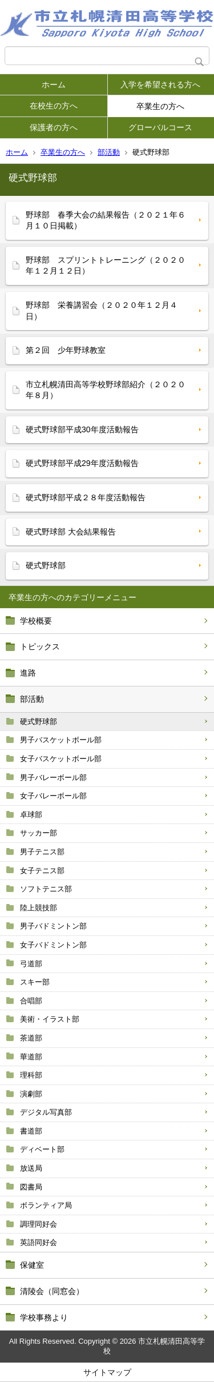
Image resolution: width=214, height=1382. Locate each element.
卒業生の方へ (160, 106)
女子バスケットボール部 (61, 758)
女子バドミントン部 (53, 945)
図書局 (31, 1187)
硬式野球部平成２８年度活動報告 (86, 497)
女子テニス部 (42, 870)
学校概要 (36, 620)
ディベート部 (42, 1149)
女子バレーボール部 (53, 796)
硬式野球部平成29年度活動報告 (82, 463)
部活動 (109, 152)
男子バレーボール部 (53, 777)
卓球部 (31, 814)
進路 (28, 672)
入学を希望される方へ (160, 84)
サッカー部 (38, 833)
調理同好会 (38, 1224)
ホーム (54, 84)
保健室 (32, 1264)
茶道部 (31, 1038)
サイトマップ (107, 1372)
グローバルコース (160, 127)
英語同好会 (38, 1242)
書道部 (31, 1131)
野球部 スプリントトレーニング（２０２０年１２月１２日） (105, 265)
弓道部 (31, 963)
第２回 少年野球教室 (66, 350)
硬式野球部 (38, 721)
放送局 (31, 1168)
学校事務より (44, 1317)
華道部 (31, 1056)
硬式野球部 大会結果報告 (71, 531)
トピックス (40, 646)
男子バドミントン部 (53, 926)
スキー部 (35, 982)
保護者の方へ (54, 127)
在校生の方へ (54, 105)
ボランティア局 (46, 1205)
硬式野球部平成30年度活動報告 (82, 429)
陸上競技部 (38, 907)
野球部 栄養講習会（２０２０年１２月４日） (101, 310)
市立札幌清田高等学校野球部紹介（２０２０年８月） (105, 390)
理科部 (31, 1075)
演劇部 (31, 1094)
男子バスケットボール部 (61, 740)
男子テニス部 (42, 851)
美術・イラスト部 (49, 1019)
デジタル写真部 (46, 1112)
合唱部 (31, 1001)
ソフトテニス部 (46, 889)
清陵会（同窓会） (52, 1291)
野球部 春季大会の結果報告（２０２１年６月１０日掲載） (105, 220)
